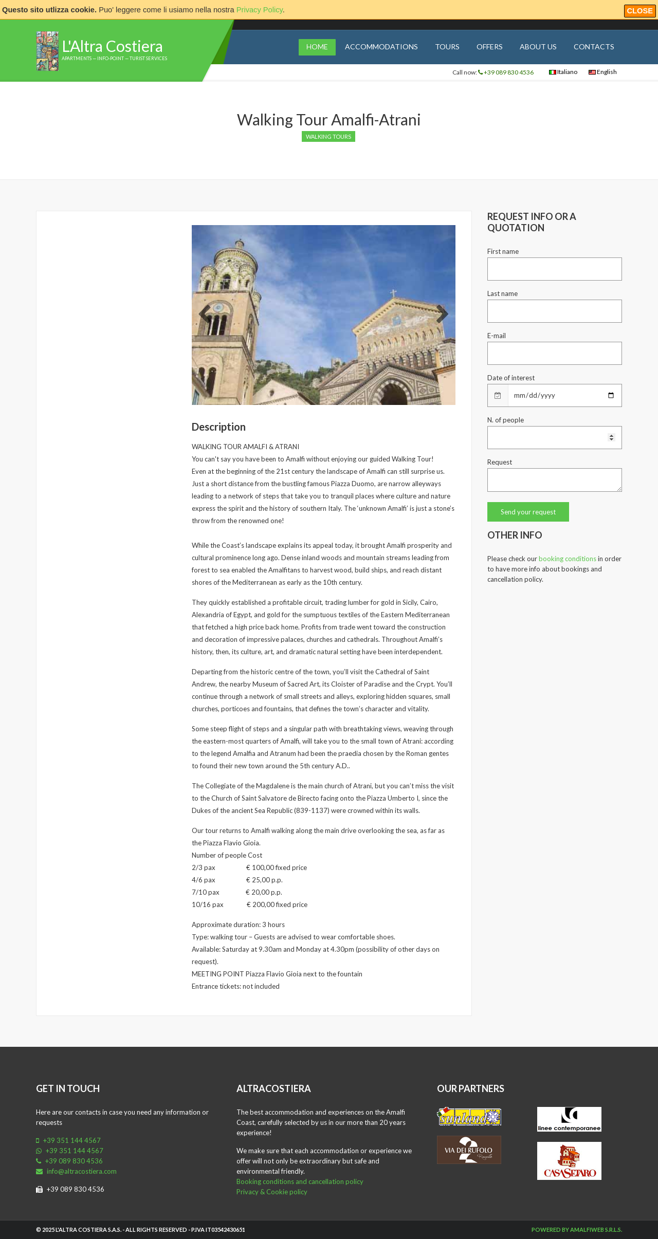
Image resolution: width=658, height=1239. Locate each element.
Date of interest (511, 378)
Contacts (594, 46)
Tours (447, 46)
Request (499, 462)
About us (538, 46)
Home (317, 46)
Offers (490, 46)
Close (640, 11)
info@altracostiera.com (76, 1171)
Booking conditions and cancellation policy (299, 1181)
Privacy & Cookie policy (271, 1192)
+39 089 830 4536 (506, 72)
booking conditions (567, 558)
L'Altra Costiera (112, 45)
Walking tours (328, 136)
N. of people (505, 420)
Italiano (563, 72)
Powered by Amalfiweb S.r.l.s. (577, 1229)
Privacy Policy (259, 10)
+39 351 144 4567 (68, 1140)
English (603, 72)
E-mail (496, 335)
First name (503, 251)
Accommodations (381, 46)
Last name (502, 293)
